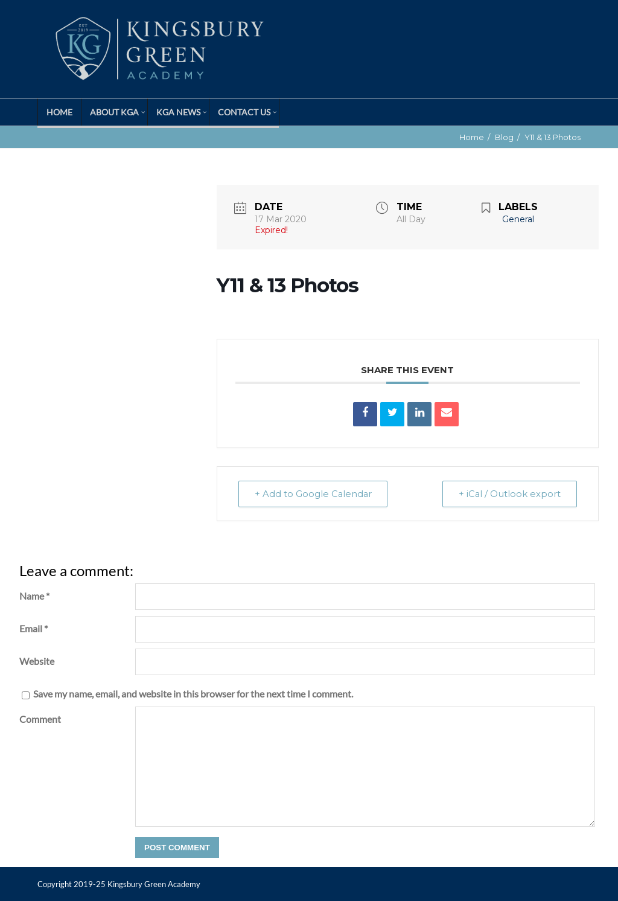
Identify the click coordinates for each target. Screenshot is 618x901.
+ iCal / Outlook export (508, 493)
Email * (33, 628)
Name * (34, 595)
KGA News (178, 112)
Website (36, 661)
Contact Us (244, 112)
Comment (40, 719)
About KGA (114, 112)
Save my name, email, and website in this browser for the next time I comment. (193, 693)
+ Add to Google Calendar (315, 493)
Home (59, 112)
